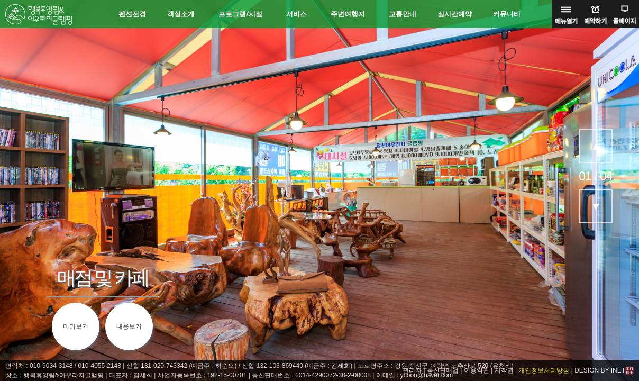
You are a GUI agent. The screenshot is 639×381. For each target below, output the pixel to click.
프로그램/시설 (240, 14)
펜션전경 (132, 14)
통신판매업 (443, 370)
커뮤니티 (507, 14)
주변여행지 (348, 14)
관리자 (412, 370)
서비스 (296, 14)
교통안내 (402, 14)
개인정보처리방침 (543, 370)
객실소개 (181, 14)
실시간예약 (454, 14)
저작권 (504, 370)
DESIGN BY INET (599, 370)
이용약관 (476, 370)
